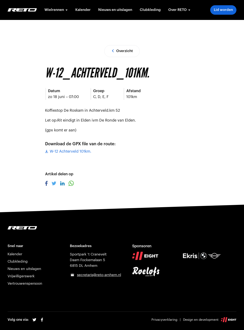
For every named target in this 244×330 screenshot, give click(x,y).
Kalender (83, 10)
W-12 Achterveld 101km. (68, 151)
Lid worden (223, 10)
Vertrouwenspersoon (25, 283)
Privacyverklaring (164, 319)
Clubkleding (150, 10)
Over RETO (179, 10)
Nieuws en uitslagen (115, 10)
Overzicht (122, 51)
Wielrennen (56, 10)
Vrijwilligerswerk (21, 276)
